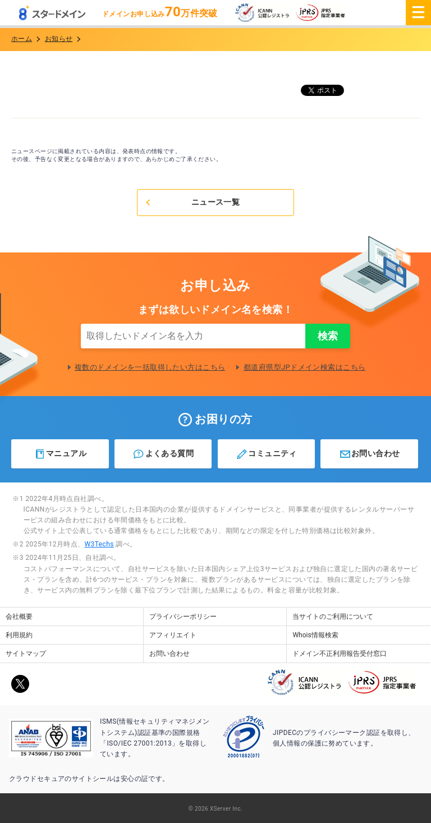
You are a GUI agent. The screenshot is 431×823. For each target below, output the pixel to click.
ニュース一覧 (192, 201)
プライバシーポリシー (183, 616)
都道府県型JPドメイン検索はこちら (305, 367)
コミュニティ (266, 454)
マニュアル (60, 454)
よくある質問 (163, 454)
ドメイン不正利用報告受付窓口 (339, 654)
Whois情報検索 (315, 635)
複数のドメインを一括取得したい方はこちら (150, 367)
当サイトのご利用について (332, 616)
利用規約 (19, 635)
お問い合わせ (369, 454)
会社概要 (19, 616)
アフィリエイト (172, 635)
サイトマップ (26, 654)
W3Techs (98, 544)
